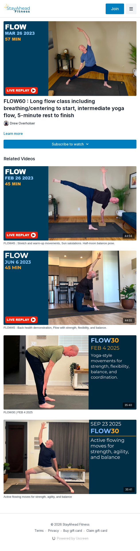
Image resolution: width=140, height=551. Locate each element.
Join (115, 8)
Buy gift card (72, 530)
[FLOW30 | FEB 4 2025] (70, 412)
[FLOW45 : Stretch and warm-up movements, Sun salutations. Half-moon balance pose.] (70, 243)
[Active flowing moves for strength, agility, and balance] (70, 497)
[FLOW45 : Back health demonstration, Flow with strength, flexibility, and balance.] (70, 328)
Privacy (53, 530)
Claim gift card (96, 530)
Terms (39, 530)
